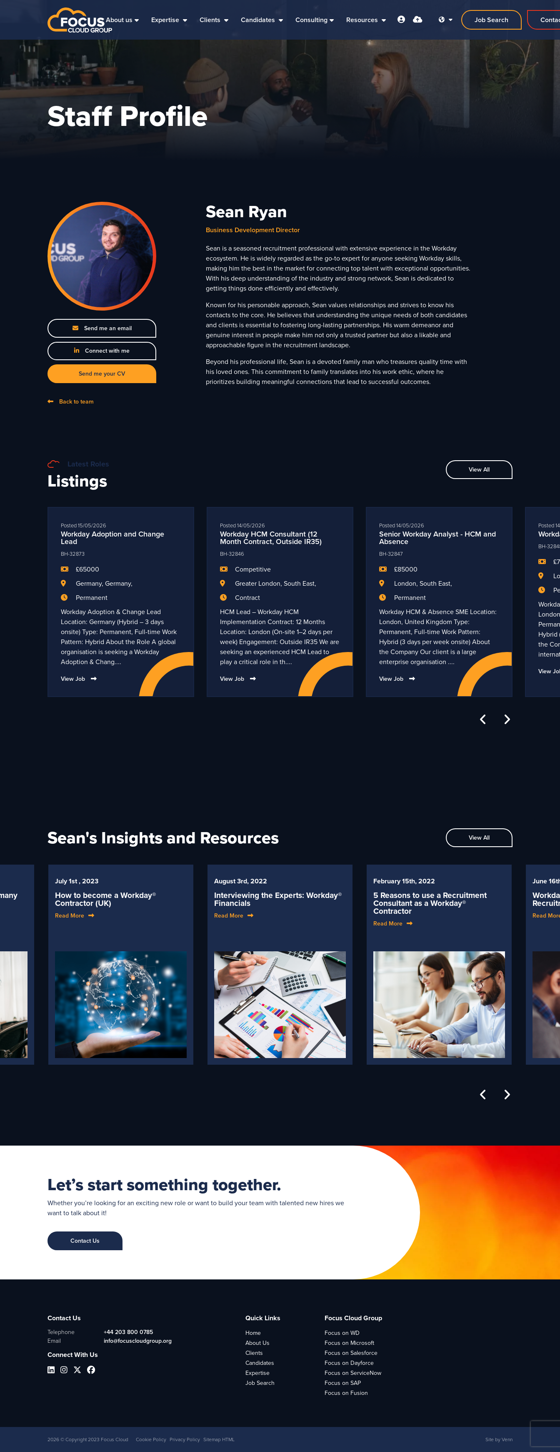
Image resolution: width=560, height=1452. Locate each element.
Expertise (166, 20)
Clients (211, 20)
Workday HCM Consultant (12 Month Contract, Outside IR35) (271, 538)
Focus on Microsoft (349, 1343)
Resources (363, 20)
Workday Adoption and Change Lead (112, 538)
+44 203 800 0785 (128, 1332)
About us (119, 20)
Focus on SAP (343, 1383)
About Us (257, 1343)
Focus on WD (342, 1333)
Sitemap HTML (219, 1439)
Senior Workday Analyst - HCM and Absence (437, 538)
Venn (507, 1439)
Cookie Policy (151, 1439)
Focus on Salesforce (351, 1353)
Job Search (260, 1383)
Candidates (259, 20)
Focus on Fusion (346, 1393)
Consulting (311, 20)
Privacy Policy (185, 1439)
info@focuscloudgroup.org (138, 1341)
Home (253, 1333)
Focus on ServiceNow (353, 1373)
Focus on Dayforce (349, 1363)
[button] (483, 719)
